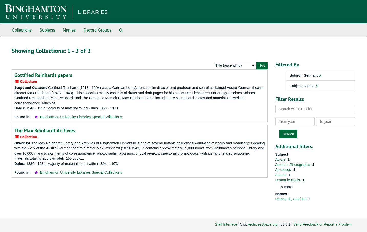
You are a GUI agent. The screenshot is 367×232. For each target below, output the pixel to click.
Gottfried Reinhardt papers (43, 75)
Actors (281, 159)
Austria (281, 175)
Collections (22, 30)
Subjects (47, 30)
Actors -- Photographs (293, 165)
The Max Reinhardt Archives (44, 130)
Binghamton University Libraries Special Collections (81, 117)
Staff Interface (226, 224)
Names (69, 30)
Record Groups (97, 30)
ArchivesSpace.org (262, 224)
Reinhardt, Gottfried (291, 199)
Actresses (283, 170)
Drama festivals (288, 180)
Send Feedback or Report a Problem (322, 224)
